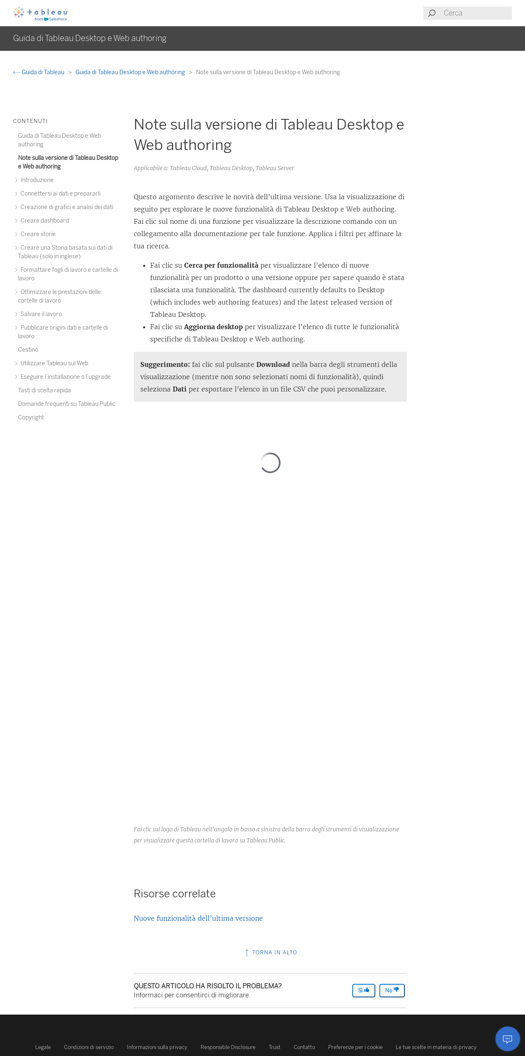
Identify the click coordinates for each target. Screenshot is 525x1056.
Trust (275, 1047)
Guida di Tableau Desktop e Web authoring (130, 72)
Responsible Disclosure (228, 1047)
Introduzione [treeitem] (36, 180)
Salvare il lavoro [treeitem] (40, 314)
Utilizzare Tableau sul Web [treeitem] (53, 363)
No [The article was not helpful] (392, 990)
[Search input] (477, 13)
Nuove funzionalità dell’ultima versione (198, 918)
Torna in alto (270, 952)
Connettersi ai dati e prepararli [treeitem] (59, 193)
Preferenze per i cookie (355, 1047)
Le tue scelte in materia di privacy (436, 1047)
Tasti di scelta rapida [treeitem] (44, 390)
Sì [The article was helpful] (364, 990)
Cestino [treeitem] (28, 349)
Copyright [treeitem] (31, 417)
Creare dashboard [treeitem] (43, 220)
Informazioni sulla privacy (157, 1047)
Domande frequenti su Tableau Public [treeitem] (66, 404)
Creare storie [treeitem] (37, 234)
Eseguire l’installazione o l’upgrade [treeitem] (64, 376)
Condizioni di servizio (89, 1047)
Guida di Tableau (39, 72)
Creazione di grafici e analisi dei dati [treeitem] (65, 207)
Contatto (304, 1047)
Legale (43, 1047)
